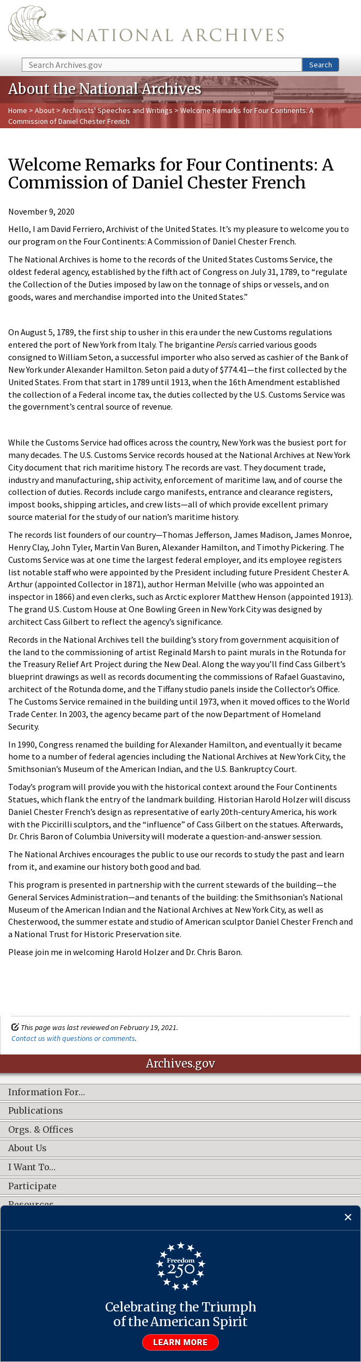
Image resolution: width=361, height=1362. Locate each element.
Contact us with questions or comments (73, 1038)
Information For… (46, 1092)
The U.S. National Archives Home (146, 28)
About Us (27, 1148)
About (44, 110)
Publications (35, 1111)
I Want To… (32, 1167)
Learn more (181, 1342)
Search (320, 65)
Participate (32, 1186)
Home (17, 110)
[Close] (348, 1218)
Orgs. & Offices (41, 1130)
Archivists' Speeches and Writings (117, 110)
